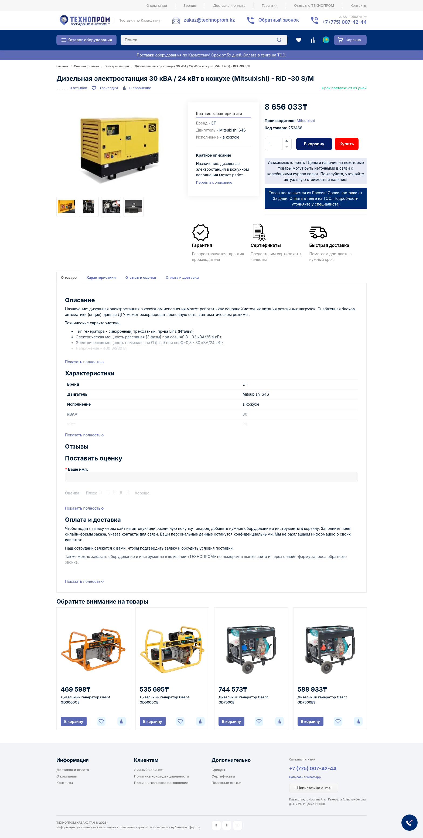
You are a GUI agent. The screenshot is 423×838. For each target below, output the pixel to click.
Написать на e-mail (314, 788)
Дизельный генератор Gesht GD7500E (243, 699)
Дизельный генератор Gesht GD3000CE (85, 699)
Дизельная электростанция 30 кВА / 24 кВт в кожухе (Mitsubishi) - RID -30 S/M (192, 66)
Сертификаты (223, 776)
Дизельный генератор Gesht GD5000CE (164, 699)
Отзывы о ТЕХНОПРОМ (314, 5)
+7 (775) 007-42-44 (313, 768)
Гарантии (270, 5)
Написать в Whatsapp (305, 777)
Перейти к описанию (214, 182)
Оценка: (73, 493)
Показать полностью (84, 361)
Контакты (358, 5)
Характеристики (100, 277)
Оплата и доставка (182, 277)
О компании (156, 5)
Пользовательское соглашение (161, 782)
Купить (346, 143)
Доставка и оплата (229, 5)
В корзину (314, 143)
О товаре (69, 277)
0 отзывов (78, 88)
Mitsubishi (306, 120)
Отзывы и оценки (140, 277)
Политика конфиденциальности (161, 776)
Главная (62, 66)
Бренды (190, 5)
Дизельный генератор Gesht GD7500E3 (322, 699)
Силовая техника (86, 66)
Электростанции (117, 66)
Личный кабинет (148, 770)
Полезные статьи (226, 782)
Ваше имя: (78, 469)
